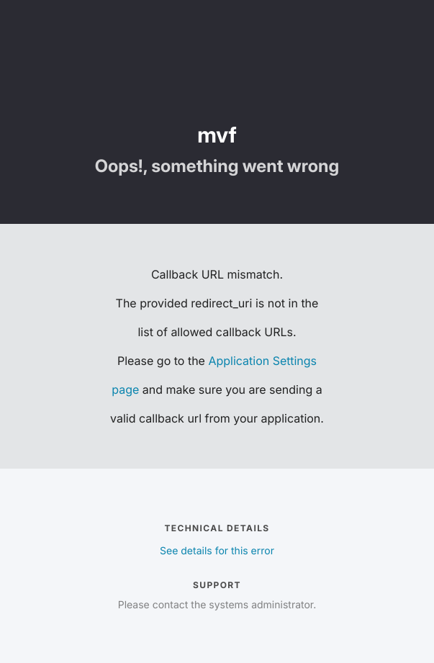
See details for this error (217, 551)
